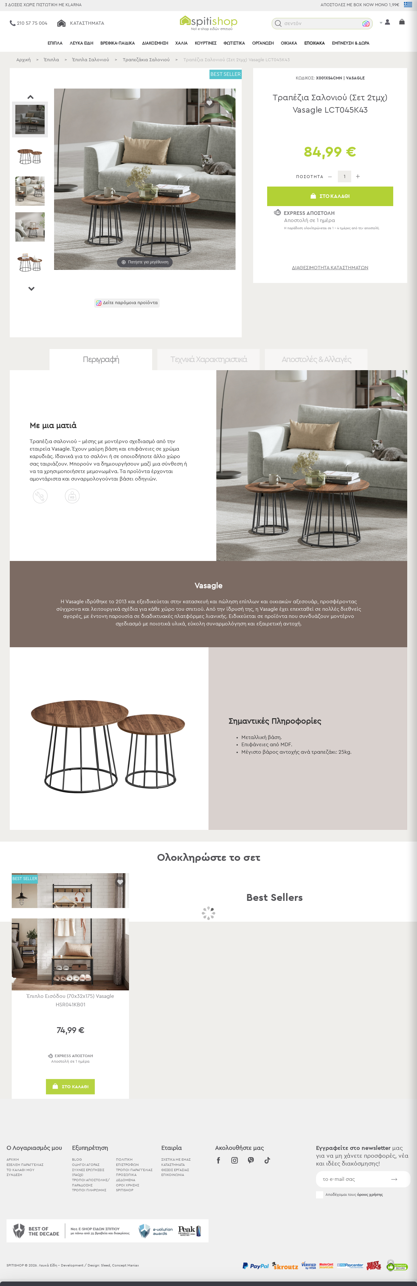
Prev (31, 97)
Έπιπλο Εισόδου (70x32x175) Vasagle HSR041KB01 (70, 1000)
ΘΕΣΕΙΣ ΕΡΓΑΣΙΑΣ (175, 1170)
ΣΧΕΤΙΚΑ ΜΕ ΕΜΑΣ (176, 1159)
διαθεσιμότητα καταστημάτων (330, 267)
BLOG (77, 1159)
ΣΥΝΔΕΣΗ (14, 1175)
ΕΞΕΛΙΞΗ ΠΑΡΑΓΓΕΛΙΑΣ (25, 1165)
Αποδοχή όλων (362, 1214)
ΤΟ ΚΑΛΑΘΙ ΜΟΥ (21, 1170)
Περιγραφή (101, 359)
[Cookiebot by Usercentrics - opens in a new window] (42, 1273)
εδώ (204, 1237)
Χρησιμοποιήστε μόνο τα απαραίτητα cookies (363, 1239)
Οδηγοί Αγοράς (85, 1165)
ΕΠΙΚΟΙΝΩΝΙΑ (172, 1175)
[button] (278, 23)
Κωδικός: (305, 78)
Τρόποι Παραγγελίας (134, 1170)
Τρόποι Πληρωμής (89, 1190)
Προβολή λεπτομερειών (360, 1273)
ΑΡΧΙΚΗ (13, 1159)
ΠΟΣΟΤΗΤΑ (310, 177)
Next (31, 289)
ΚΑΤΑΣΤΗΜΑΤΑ (173, 1165)
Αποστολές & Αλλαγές (316, 359)
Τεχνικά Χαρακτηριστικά (208, 359)
